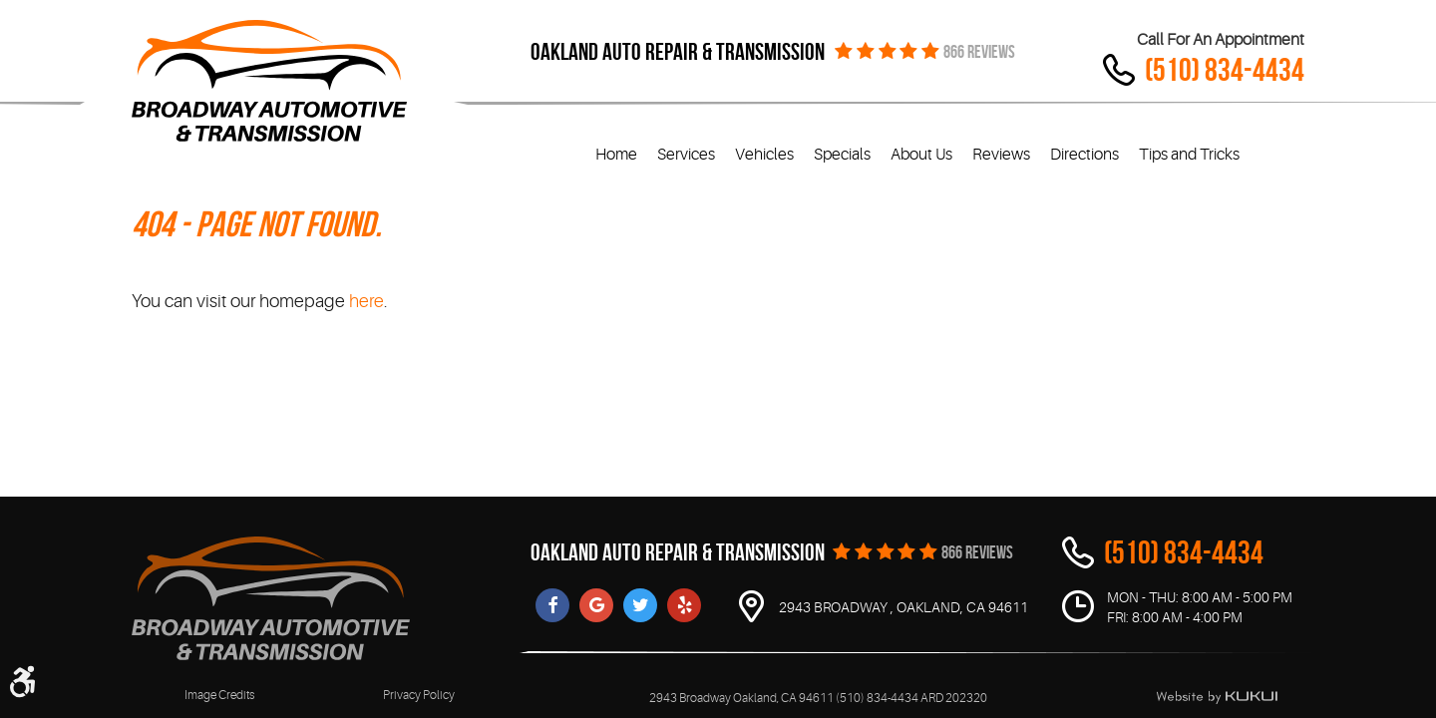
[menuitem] (616, 155)
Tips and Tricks (1189, 155)
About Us (921, 155)
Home (616, 155)
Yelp (684, 605)
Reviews (1001, 155)
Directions (1084, 155)
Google (596, 605)
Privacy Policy (419, 695)
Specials (842, 155)
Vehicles (764, 155)
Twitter (640, 605)
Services (686, 155)
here (366, 301)
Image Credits (219, 695)
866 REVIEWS (979, 52)
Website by (1216, 697)
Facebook (552, 605)
